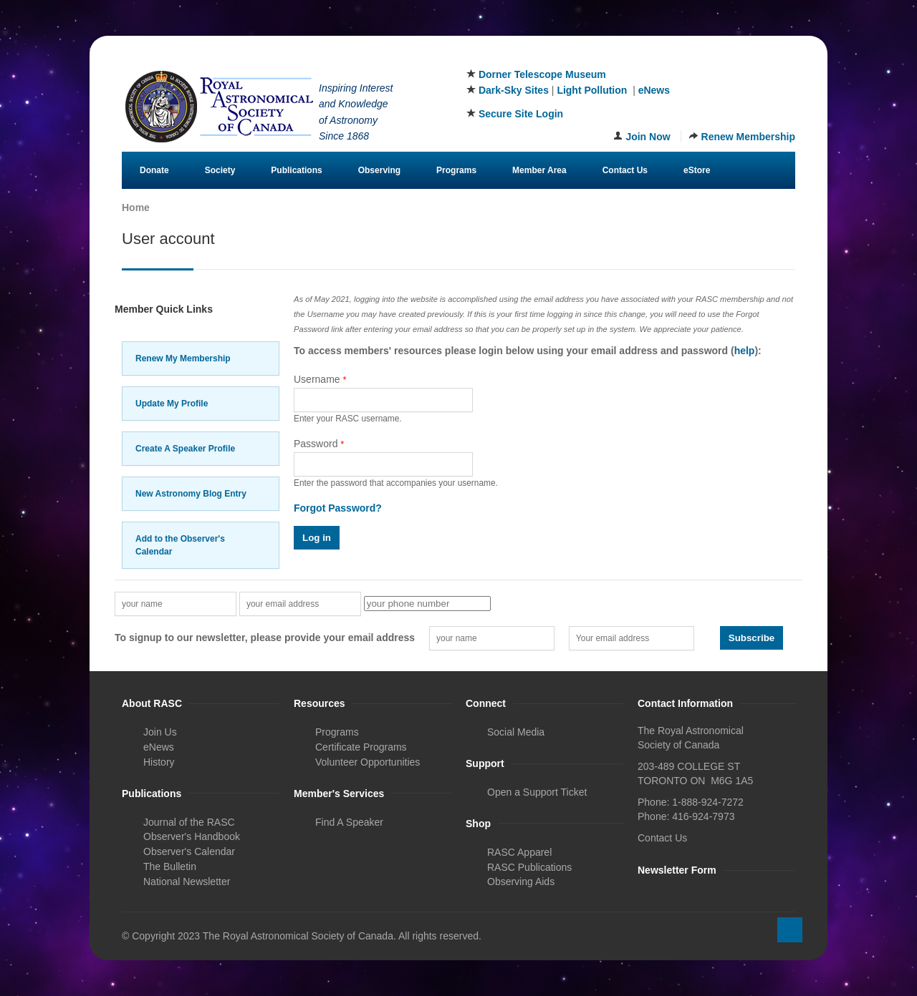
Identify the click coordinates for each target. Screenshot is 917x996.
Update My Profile (171, 404)
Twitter (738, 57)
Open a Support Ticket (537, 792)
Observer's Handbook (191, 836)
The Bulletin (169, 866)
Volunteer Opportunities (367, 762)
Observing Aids (520, 881)
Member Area (539, 170)
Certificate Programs (361, 747)
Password (319, 443)
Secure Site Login (521, 113)
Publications (296, 170)
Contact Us (625, 170)
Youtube (785, 57)
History (159, 762)
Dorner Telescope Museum (542, 74)
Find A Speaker (349, 822)
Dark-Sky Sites (514, 90)
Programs (456, 170)
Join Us (160, 732)
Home (136, 207)
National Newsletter (186, 881)
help (744, 350)
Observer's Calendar (189, 851)
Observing (379, 170)
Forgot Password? (338, 508)
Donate (154, 170)
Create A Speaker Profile (185, 449)
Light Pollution (592, 90)
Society (220, 170)
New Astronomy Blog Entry (190, 494)
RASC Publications (529, 867)
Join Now (647, 136)
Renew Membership (748, 136)
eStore (696, 170)
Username (320, 379)
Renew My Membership (183, 358)
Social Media (515, 732)
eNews (654, 90)
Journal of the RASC (189, 822)
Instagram (762, 57)
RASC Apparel (519, 852)
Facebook (714, 57)
